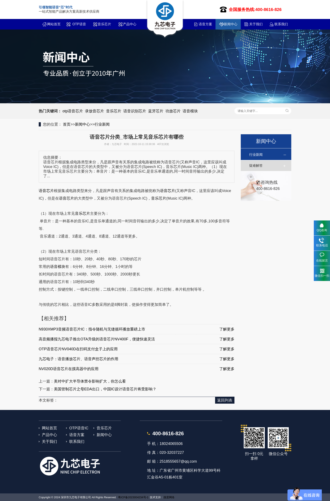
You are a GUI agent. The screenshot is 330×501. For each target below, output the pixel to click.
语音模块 (190, 111)
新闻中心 (230, 24)
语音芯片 (46, 191)
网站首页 (54, 24)
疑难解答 (256, 165)
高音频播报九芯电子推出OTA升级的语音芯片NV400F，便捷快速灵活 (97, 339)
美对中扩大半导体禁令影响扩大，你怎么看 (90, 381)
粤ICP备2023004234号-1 (133, 497)
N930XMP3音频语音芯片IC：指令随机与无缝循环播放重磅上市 (92, 329)
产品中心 (129, 24)
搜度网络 (169, 497)
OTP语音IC (79, 26)
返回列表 (224, 400)
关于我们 (256, 24)
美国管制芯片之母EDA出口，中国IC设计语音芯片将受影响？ (105, 389)
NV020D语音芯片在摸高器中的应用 (68, 369)
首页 (67, 124)
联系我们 (281, 24)
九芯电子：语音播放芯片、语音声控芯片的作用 (78, 359)
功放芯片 (173, 111)
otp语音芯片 (73, 111)
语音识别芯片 (134, 111)
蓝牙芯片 (155, 111)
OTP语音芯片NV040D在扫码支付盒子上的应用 (78, 349)
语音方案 (205, 24)
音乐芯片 (104, 24)
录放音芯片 (94, 111)
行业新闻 (102, 124)
